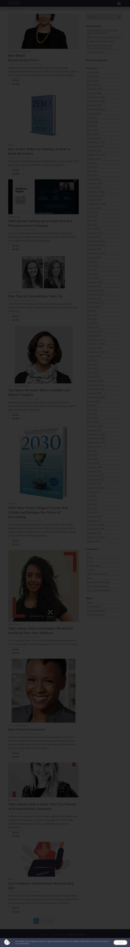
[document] (65, 473)
